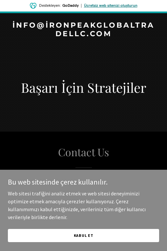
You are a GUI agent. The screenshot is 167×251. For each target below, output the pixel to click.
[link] (83, 34)
